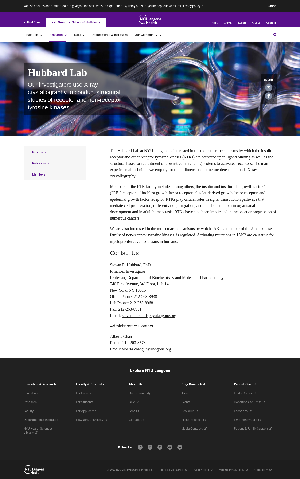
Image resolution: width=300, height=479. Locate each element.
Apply (215, 22)
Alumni (228, 22)
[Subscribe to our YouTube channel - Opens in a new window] (169, 447)
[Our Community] (160, 35)
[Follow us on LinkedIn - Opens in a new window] (179, 447)
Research (39, 152)
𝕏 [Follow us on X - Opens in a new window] (150, 448)
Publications (40, 163)
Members (39, 174)
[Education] (41, 35)
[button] (272, 6)
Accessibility (263, 469)
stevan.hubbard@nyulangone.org (149, 315)
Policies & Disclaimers (173, 469)
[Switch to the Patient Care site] (31, 22)
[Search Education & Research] (275, 34)
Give (256, 22)
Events (242, 22)
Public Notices (203, 469)
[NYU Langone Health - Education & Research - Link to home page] (34, 469)
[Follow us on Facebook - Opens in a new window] (140, 447)
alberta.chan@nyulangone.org (146, 349)
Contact (271, 22)
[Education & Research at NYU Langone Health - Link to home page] (150, 19)
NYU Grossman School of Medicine (75, 22)
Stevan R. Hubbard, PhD (130, 265)
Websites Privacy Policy (233, 469)
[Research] (66, 35)
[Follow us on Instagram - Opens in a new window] (159, 447)
